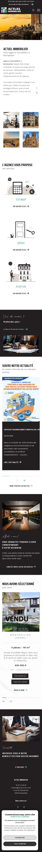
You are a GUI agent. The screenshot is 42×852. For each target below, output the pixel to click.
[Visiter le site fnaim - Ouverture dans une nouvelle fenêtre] (12, 822)
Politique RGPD (17, 842)
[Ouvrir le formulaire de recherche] (33, 10)
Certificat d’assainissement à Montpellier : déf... (21, 429)
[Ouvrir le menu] (38, 10)
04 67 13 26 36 (21, 785)
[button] (24, 480)
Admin (23, 840)
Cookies (27, 842)
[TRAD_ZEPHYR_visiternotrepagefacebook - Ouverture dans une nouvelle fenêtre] (18, 807)
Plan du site (14, 838)
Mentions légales (13, 840)
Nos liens (30, 840)
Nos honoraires (25, 838)
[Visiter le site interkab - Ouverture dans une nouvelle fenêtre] (27, 822)
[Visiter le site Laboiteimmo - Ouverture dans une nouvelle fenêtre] (21, 846)
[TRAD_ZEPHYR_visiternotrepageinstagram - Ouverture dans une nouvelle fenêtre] (24, 807)
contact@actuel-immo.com (21, 788)
